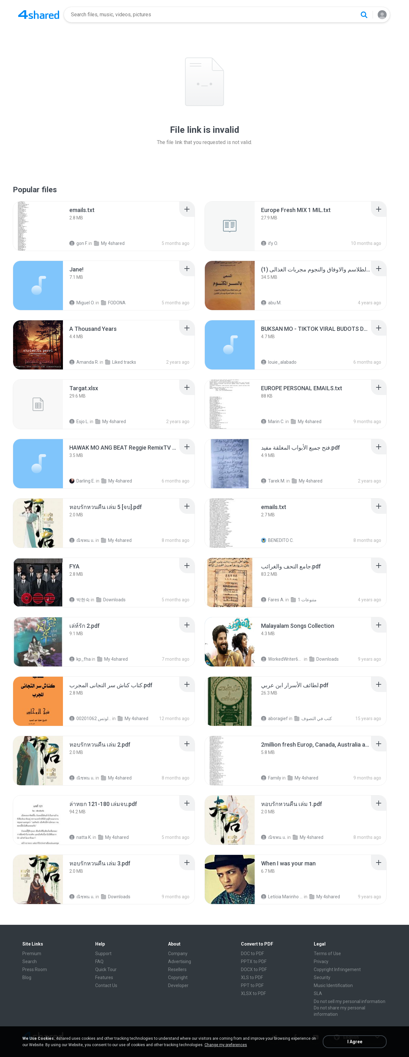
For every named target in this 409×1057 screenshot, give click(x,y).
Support (103, 953)
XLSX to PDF (253, 993)
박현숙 (79, 599)
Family (271, 777)
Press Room (34, 969)
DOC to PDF (252, 953)
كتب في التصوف (313, 718)
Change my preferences (225, 1045)
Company (178, 953)
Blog (26, 977)
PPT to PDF (252, 985)
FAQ (99, 961)
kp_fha (80, 659)
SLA (318, 993)
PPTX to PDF (253, 961)
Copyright (178, 977)
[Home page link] (38, 14)
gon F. (78, 243)
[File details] (38, 226)
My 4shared (109, 243)
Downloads (111, 599)
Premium (31, 953)
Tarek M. (273, 480)
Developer (178, 985)
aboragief (274, 718)
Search (29, 961)
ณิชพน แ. (82, 540)
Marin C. (272, 421)
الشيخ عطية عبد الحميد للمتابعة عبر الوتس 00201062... (90, 718)
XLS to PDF (252, 977)
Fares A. (272, 599)
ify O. (269, 243)
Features (104, 977)
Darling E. (82, 480)
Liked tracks (120, 362)
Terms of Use (327, 953)
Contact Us (106, 985)
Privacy (321, 961)
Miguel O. (82, 302)
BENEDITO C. (277, 540)
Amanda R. (84, 362)
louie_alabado (279, 362)
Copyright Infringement (337, 969)
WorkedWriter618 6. (282, 659)
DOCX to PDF (254, 969)
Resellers (177, 969)
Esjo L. (79, 421)
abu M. (271, 302)
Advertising (179, 961)
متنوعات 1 (304, 599)
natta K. (80, 837)
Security (322, 977)
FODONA (113, 302)
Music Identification (333, 985)
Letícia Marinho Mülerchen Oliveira (282, 896)
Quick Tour (106, 969)
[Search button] (364, 14)
